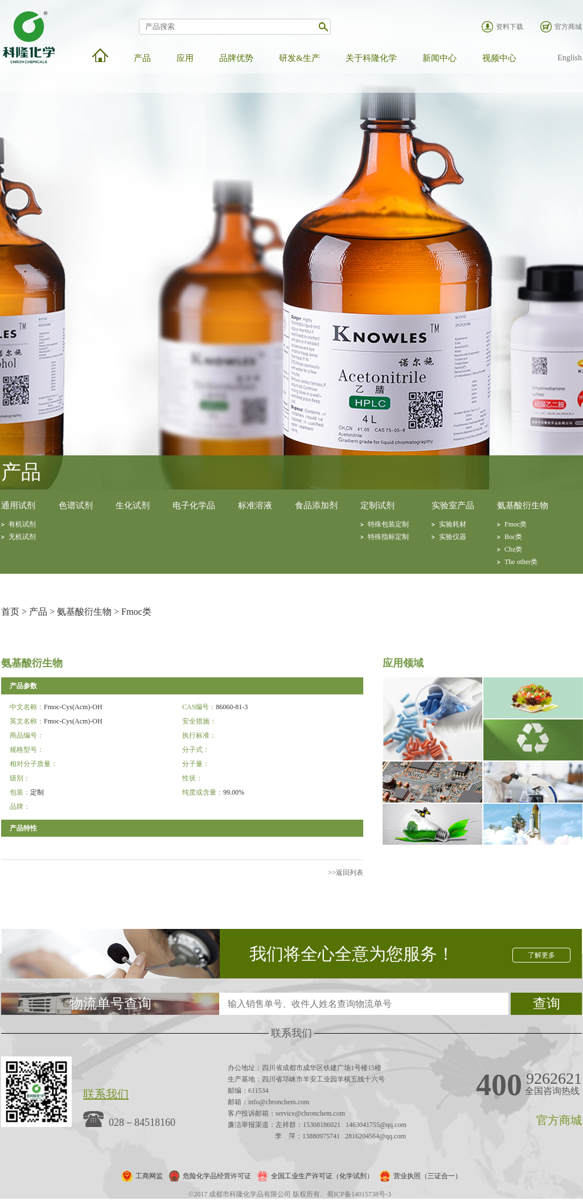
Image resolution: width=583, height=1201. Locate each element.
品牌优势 (236, 58)
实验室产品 (453, 505)
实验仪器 (452, 537)
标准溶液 (255, 505)
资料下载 (509, 27)
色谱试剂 (76, 505)
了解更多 (541, 955)
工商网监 (149, 1176)
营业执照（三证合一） (427, 1176)
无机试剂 (22, 537)
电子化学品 (194, 505)
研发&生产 (299, 58)
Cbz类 (513, 549)
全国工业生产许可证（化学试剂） (322, 1176)
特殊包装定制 (388, 524)
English (569, 58)
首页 (10, 611)
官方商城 (568, 27)
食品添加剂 (316, 505)
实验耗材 (452, 524)
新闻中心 (439, 58)
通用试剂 (18, 505)
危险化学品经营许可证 (217, 1176)
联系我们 (106, 1094)
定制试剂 (377, 505)
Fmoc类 (515, 524)
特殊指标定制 (388, 537)
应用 (185, 58)
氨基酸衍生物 (522, 505)
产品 (142, 58)
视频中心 (499, 58)
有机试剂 (22, 524)
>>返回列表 (345, 873)
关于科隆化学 (371, 58)
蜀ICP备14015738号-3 (359, 1194)
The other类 (520, 562)
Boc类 (513, 537)
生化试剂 (133, 505)
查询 (546, 1003)
